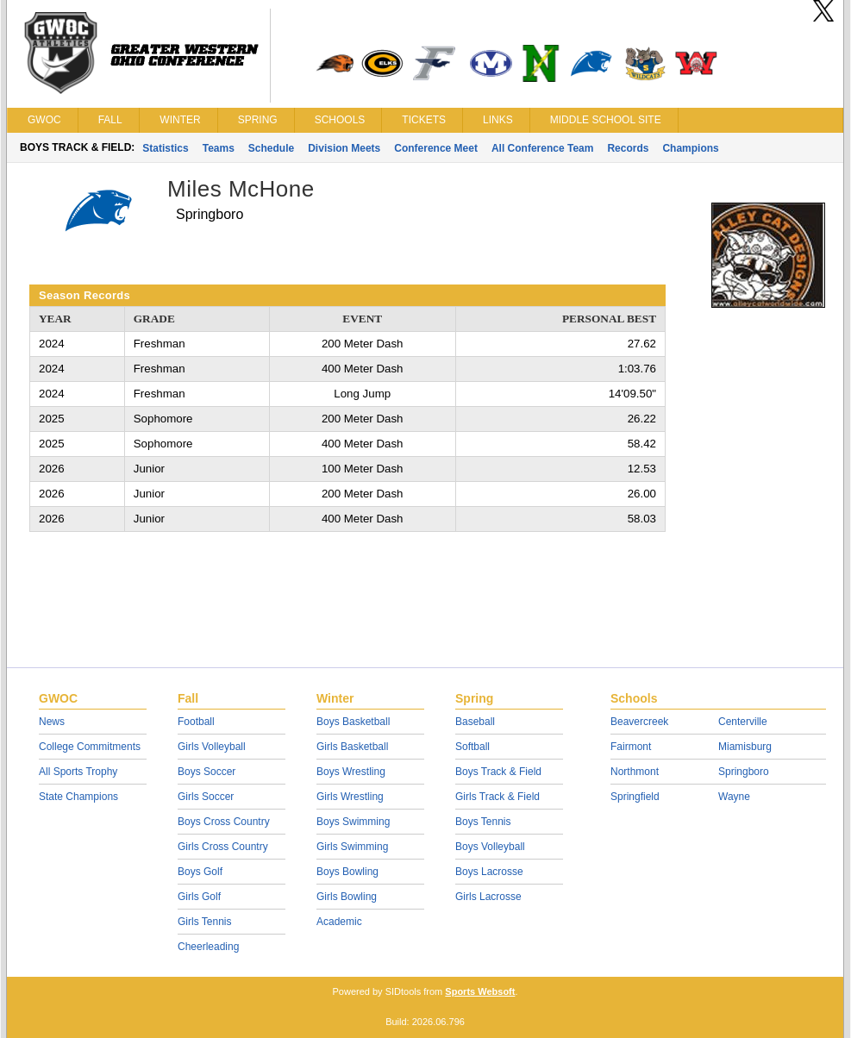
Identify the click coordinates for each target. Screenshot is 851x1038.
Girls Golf (199, 897)
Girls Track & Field (497, 797)
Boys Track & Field (498, 772)
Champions (690, 148)
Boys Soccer (206, 772)
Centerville (742, 722)
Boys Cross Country (224, 822)
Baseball (475, 722)
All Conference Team (542, 148)
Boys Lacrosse (489, 872)
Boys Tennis (482, 822)
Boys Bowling (347, 872)
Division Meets (344, 148)
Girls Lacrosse (488, 897)
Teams (219, 148)
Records (627, 148)
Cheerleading (208, 947)
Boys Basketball (353, 722)
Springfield (635, 797)
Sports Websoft (480, 991)
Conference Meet (436, 148)
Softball (472, 747)
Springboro (743, 772)
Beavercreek (639, 722)
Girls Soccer (206, 797)
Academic (339, 922)
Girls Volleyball (212, 747)
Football (196, 722)
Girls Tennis (204, 922)
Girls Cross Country (223, 847)
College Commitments (90, 747)
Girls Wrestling (350, 797)
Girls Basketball (352, 747)
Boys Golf (200, 872)
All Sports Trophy (78, 772)
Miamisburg (745, 747)
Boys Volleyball (490, 847)
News (52, 722)
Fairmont (630, 747)
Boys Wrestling (350, 772)
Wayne (734, 797)
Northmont (634, 772)
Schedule (271, 148)
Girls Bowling (346, 897)
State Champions (78, 797)
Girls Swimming (352, 847)
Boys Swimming (353, 822)
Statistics (165, 148)
